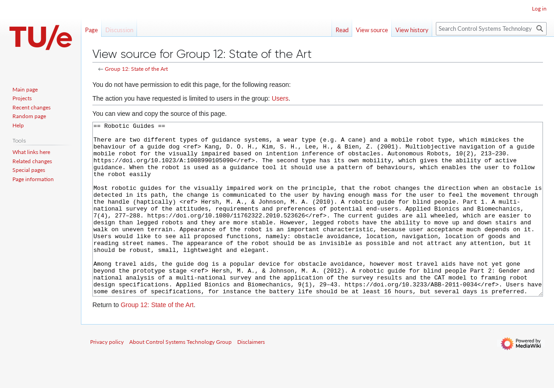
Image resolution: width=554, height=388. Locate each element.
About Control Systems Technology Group (180, 376)
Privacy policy (107, 376)
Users (280, 98)
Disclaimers (251, 376)
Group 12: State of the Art (136, 68)
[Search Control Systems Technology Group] (491, 28)
